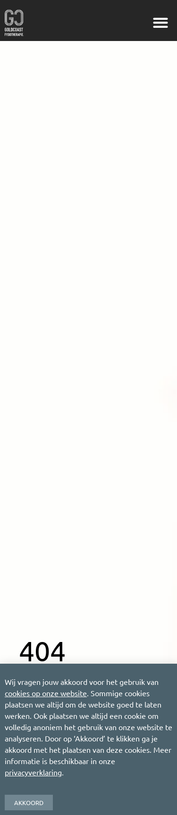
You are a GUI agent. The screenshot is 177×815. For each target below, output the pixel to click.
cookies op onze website (46, 693)
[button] (160, 23)
